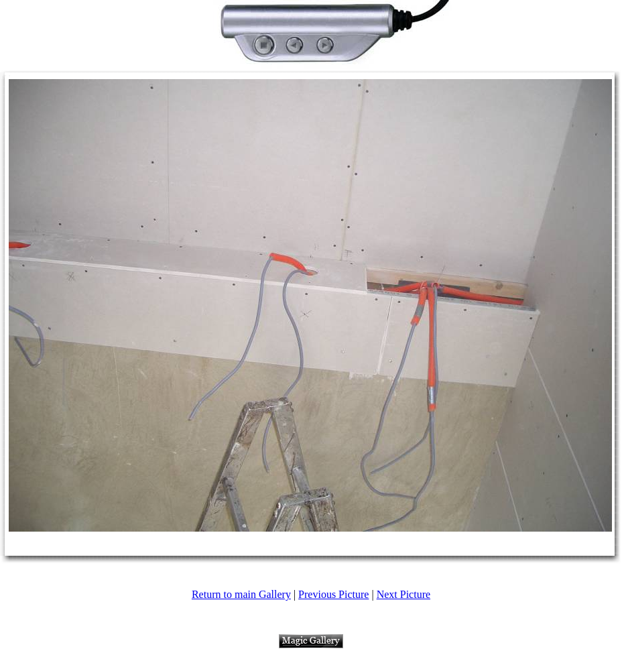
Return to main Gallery (241, 594)
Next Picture (403, 594)
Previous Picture (333, 594)
